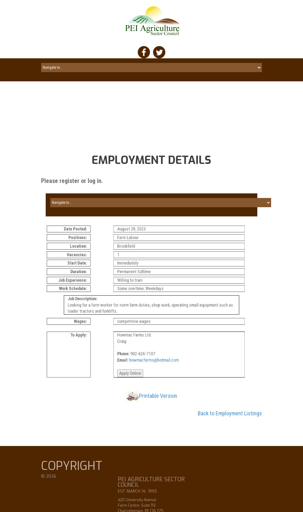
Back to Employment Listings (230, 415)
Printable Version (158, 397)
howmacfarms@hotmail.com (160, 360)
